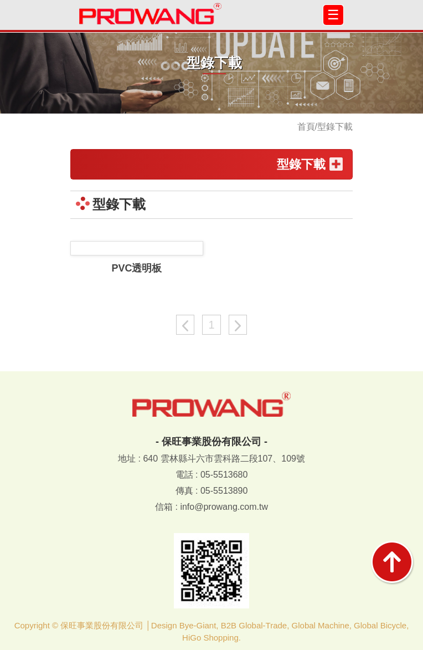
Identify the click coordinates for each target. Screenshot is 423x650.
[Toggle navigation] (333, 14)
